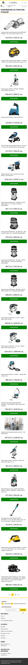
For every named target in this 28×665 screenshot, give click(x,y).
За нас (2, 616)
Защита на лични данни (6, 631)
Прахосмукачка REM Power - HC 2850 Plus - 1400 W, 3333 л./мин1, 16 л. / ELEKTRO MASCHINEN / (13, 232)
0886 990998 (7, 603)
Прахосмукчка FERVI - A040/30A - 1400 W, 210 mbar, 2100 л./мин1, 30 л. (12, 461)
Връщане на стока (5, 633)
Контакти (3, 618)
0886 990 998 (14, 3)
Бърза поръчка (14, 42)
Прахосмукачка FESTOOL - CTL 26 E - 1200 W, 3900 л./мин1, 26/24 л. (12, 318)
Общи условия (4, 629)
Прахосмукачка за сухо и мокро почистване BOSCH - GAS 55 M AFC (12, 174)
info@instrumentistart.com (20, 603)
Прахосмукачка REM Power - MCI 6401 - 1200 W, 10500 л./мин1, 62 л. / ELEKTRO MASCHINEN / (13, 290)
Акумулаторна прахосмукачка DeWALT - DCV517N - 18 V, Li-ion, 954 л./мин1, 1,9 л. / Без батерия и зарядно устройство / (14, 549)
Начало (2, 6)
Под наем (3, 638)
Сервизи (3, 635)
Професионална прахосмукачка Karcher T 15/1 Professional (13, 433)
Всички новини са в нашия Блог (5, 645)
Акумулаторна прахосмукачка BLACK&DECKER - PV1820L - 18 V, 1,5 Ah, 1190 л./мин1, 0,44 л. (13, 33)
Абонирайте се (23, 610)
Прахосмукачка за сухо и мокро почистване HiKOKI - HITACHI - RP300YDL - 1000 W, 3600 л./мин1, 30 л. (13, 490)
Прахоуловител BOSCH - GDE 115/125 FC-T (12, 117)
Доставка (3, 626)
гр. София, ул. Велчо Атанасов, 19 (6, 654)
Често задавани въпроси (7, 620)
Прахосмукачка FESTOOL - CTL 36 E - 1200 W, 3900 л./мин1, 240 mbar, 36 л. (12, 346)
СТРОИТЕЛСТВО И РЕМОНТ (12, 6)
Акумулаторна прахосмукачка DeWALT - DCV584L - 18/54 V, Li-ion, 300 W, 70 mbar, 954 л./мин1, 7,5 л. (14, 61)
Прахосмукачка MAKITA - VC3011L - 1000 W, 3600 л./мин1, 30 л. (13, 375)
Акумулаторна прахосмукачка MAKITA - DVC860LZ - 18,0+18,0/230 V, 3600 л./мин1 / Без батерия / (13, 404)
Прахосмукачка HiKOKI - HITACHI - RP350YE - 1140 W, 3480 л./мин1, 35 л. (12, 89)
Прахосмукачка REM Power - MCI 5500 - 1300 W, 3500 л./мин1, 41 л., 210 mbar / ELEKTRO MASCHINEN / (13, 204)
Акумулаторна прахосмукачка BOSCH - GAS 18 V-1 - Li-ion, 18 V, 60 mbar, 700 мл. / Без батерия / (14, 146)
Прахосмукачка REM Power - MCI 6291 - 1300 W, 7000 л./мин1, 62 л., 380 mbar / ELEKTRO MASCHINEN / (13, 261)
